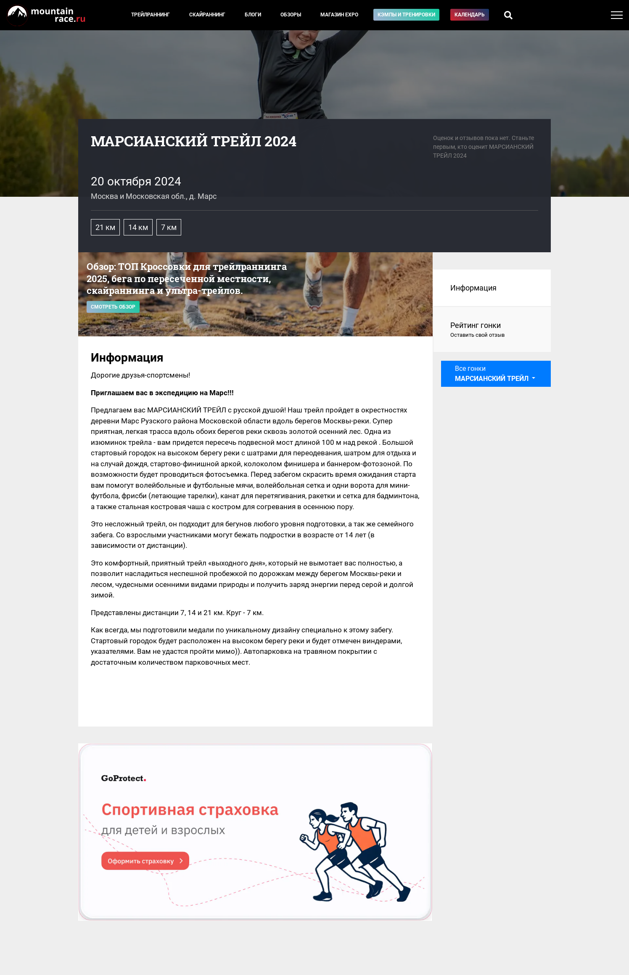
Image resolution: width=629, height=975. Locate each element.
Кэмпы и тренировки (406, 15)
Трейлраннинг (150, 15)
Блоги (253, 15)
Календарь (470, 15)
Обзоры (290, 15)
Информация (473, 287)
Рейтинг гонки (492, 330)
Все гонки (492, 374)
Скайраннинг (207, 15)
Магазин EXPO (339, 15)
